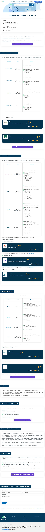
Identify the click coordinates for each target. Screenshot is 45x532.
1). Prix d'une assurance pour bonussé (9, 22)
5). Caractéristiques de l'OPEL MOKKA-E (9, 27)
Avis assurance (13, 1)
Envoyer (4, 502)
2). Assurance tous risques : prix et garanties (10, 23)
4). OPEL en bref (6, 26)
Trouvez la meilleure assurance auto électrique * (22, 474)
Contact (26, 1)
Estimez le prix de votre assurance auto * (22, 43)
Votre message (4, 494)
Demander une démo (38, 1)
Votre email (24, 490)
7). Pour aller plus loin (6, 30)
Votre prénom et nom (5, 490)
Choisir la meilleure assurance (27, 519)
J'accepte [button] (3, 529)
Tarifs (19, 1)
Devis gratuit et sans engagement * (22, 419)
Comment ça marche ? (15, 518)
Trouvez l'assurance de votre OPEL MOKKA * (22, 146)
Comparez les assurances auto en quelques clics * (22, 376)
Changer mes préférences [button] (12, 529)
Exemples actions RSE (15, 519)
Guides (16, 1)
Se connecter (30, 1)
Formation (22, 1)
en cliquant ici (32, 129)
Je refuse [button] (7, 529)
